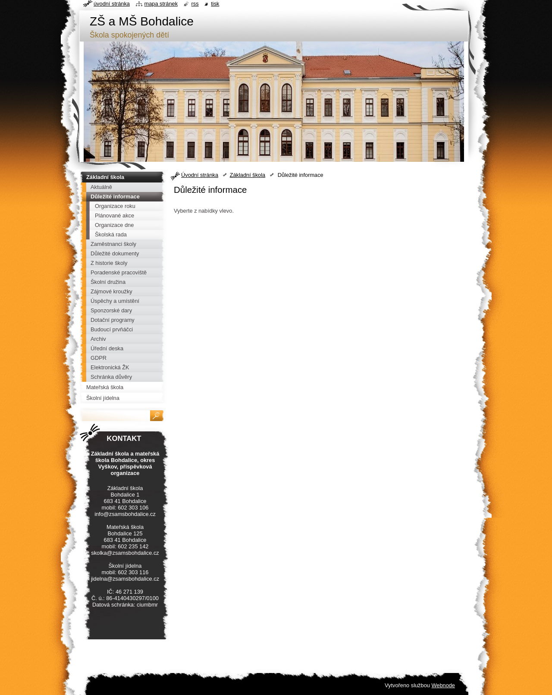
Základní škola (248, 175)
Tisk (215, 3)
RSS (195, 3)
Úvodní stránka (199, 175)
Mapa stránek (161, 3)
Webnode (443, 685)
